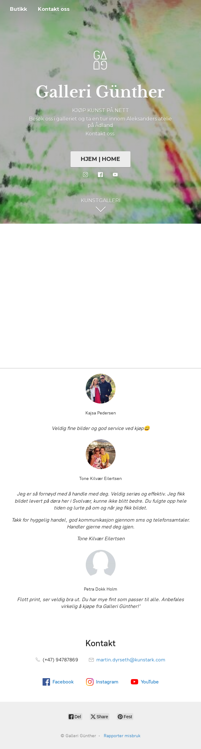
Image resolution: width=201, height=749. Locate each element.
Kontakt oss (54, 9)
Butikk (18, 9)
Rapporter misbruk (122, 735)
